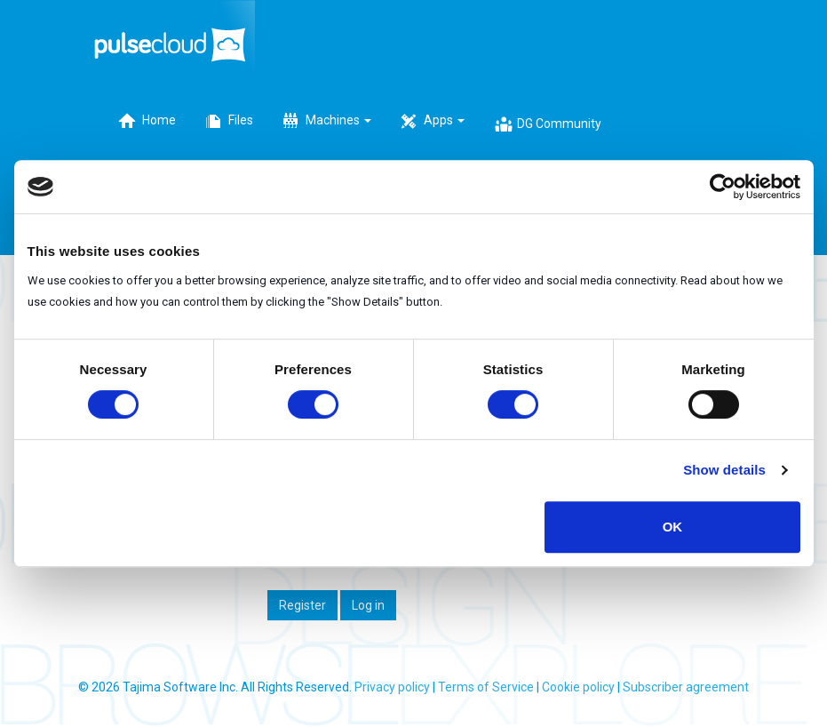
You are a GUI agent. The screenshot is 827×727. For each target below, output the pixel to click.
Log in (368, 605)
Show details (724, 469)
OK (673, 526)
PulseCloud (174, 42)
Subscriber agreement (686, 687)
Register (302, 605)
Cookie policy (578, 687)
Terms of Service (486, 687)
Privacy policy (392, 687)
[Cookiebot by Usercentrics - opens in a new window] (722, 186)
